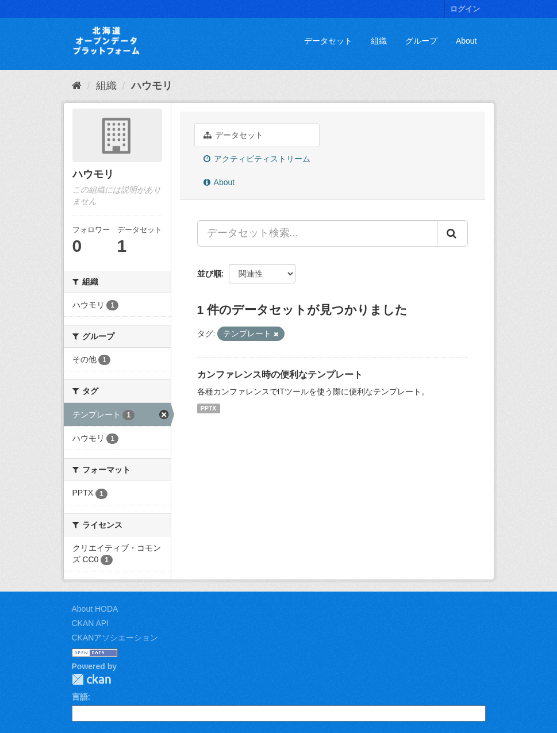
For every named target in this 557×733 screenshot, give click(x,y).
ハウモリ (151, 85)
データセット (328, 40)
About (466, 40)
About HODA (95, 608)
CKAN (91, 679)
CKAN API (90, 623)
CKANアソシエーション (115, 637)
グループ (421, 40)
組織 (379, 40)
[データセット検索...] (317, 233)
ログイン (465, 9)
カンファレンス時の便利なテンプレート (280, 374)
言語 (80, 696)
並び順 (209, 273)
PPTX (208, 408)
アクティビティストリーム (257, 158)
